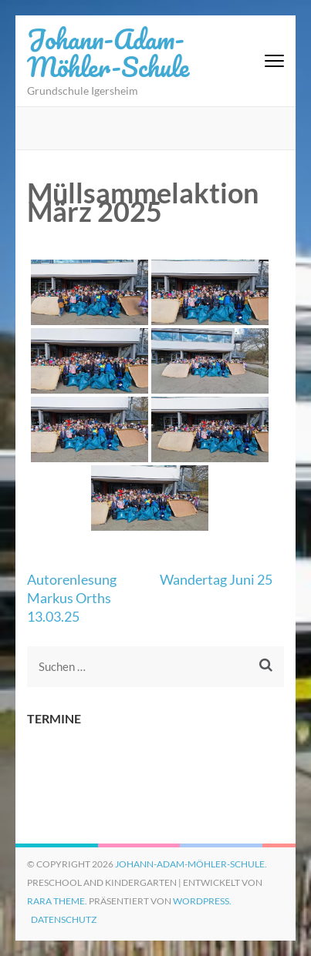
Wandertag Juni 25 (216, 579)
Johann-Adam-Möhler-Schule (108, 52)
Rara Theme (56, 901)
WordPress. (202, 901)
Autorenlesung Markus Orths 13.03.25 (72, 598)
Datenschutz (63, 919)
